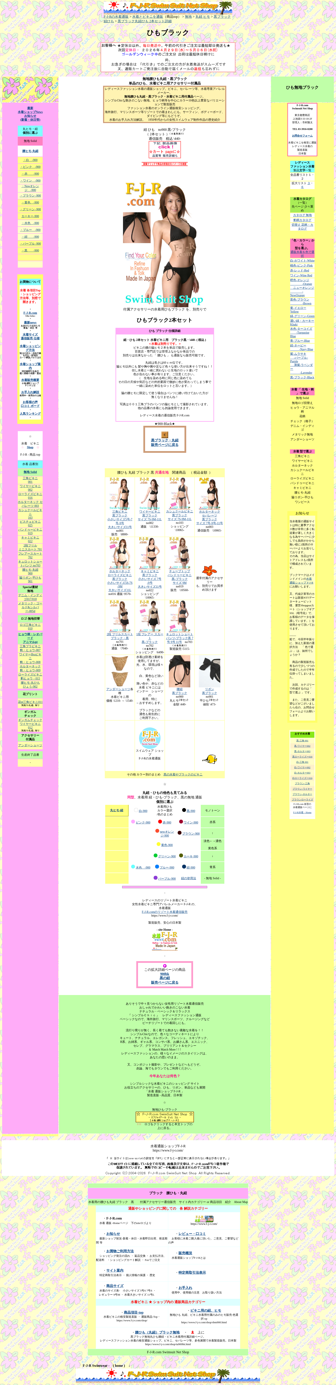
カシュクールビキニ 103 (30, 514)
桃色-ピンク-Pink (301, 265)
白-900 (143, 811)
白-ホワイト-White (302, 260)
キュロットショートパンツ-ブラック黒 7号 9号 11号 (179, 638)
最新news (30, 322)
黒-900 (191, 811)
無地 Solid (30, 472)
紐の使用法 (188, 878)
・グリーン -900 (30, 209)
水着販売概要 (30, 380)
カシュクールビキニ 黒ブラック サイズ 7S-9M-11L (179, 515)
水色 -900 (143, 867)
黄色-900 (167, 845)
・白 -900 (30, 160)
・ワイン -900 (30, 180)
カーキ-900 (191, 856)
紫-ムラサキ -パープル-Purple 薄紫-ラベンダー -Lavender (301, 363)
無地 (188, 16)
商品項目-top (134, 1312)
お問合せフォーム (302, 135)
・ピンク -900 (30, 167)
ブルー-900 (167, 867)
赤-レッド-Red (299, 270)
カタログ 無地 (302, 215)
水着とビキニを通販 (147, 16)
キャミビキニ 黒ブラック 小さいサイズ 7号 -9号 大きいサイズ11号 (150, 579)
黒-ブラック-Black (302, 377)
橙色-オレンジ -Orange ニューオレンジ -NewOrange (302, 288)
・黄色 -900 (30, 202)
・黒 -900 (30, 250)
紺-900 (191, 867)
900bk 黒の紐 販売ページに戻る (164, 978)
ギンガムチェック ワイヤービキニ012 (30, 723)
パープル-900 (167, 878)
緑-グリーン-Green (302, 316)
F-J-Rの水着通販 (168, 15)
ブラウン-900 (191, 833)
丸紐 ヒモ (202, 16)
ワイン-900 (191, 822)
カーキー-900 (30, 216)
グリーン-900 (167, 856)
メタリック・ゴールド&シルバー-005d (30, 607)
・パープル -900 (30, 243)
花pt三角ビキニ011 (30, 702)
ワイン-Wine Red (301, 275)
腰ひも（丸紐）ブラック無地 (157, 1332)
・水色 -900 (30, 223)
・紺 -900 (30, 236)
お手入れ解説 (30, 392)
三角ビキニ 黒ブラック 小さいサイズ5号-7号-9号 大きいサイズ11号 (119, 519)
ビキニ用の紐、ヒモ (205, 1310)
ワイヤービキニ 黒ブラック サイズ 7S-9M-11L (150, 515)
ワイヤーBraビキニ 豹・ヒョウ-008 (30, 658)
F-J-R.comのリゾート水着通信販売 (165, 912)
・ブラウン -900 (30, 195)
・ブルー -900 (30, 230)
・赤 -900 (30, 173)
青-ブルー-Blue (300, 340)
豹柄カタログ (302, 220)
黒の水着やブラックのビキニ (183, 774)
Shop (30, 447)
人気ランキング (30, 413)
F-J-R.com (30, 313)
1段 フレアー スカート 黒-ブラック (149, 638)
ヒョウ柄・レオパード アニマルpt (30, 638)
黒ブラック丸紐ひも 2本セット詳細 (145, 21)
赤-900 (167, 822)
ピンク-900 (143, 822)
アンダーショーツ (118, 689)
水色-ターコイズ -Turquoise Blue (301, 332)
